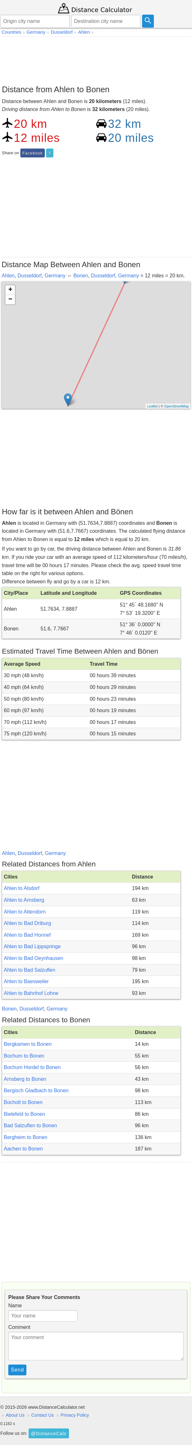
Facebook (32, 153)
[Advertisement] (96, 59)
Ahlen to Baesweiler (26, 981)
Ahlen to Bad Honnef (27, 935)
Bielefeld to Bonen (24, 1114)
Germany (55, 275)
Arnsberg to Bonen (25, 1079)
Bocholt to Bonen (23, 1102)
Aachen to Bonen (23, 1148)
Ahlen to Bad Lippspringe (32, 946)
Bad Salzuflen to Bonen (30, 1125)
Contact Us (42, 1415)
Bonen (80, 275)
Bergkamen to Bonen (27, 1044)
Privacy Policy (74, 1415)
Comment (19, 1327)
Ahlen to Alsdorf (21, 888)
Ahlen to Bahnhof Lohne (31, 993)
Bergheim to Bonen (25, 1137)
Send (17, 1369)
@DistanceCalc (48, 1433)
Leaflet (152, 406)
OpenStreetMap (176, 406)
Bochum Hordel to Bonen (32, 1067)
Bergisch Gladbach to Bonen (36, 1090)
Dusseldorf (29, 275)
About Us (15, 1415)
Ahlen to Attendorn (25, 911)
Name (15, 1305)
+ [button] (10, 290)
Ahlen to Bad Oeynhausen (33, 958)
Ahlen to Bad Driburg (27, 923)
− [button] (10, 299)
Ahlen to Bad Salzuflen (29, 970)
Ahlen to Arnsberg (24, 900)
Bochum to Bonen (24, 1056)
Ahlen (8, 275)
